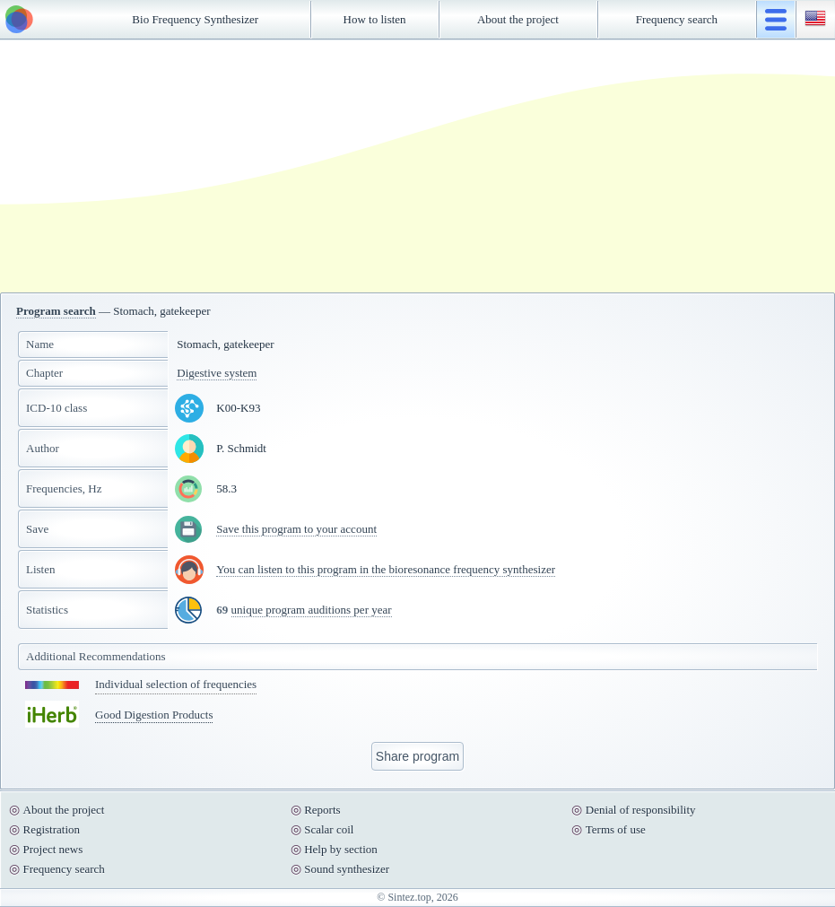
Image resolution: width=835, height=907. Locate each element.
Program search (56, 311)
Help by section (341, 849)
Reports (322, 809)
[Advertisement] (417, 166)
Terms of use (616, 829)
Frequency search (677, 19)
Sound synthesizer (346, 869)
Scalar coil (328, 829)
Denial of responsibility (641, 809)
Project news (53, 849)
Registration (52, 829)
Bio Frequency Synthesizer (195, 19)
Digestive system (217, 372)
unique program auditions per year (311, 609)
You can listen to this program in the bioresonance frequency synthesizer (385, 569)
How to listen (375, 19)
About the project (518, 19)
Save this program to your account (296, 529)
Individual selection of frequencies (176, 684)
